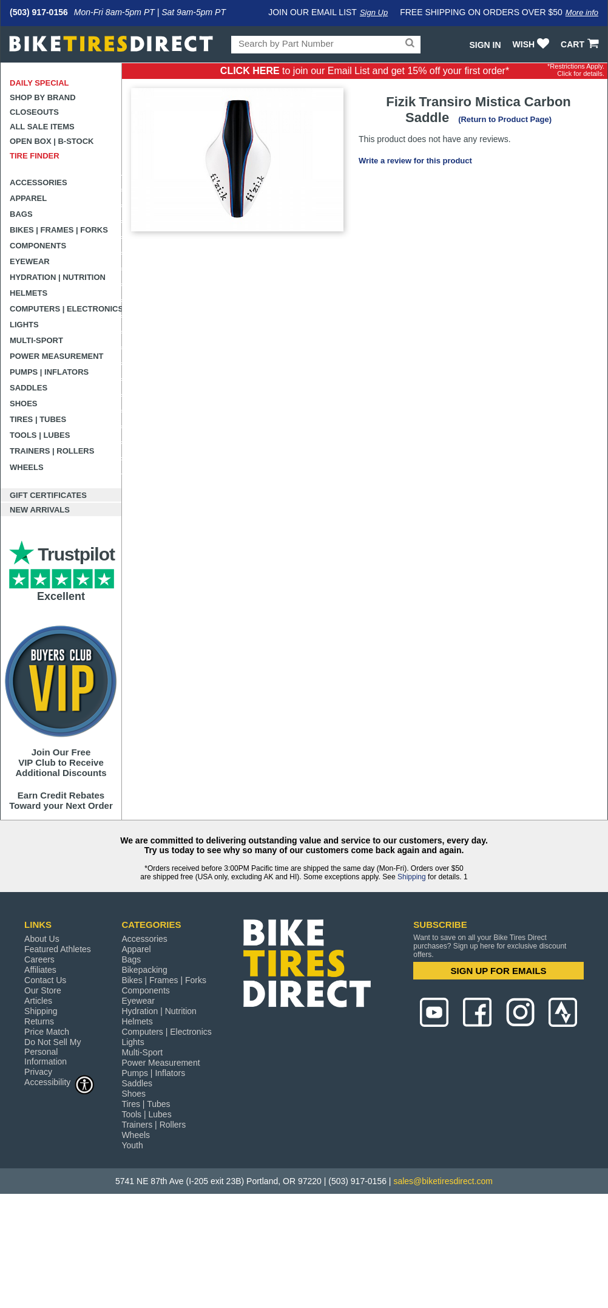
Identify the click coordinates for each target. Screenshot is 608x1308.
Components (38, 245)
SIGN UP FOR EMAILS (499, 971)
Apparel (28, 198)
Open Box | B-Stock (51, 141)
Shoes (24, 403)
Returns (39, 1021)
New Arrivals (40, 509)
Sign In (485, 45)
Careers (39, 959)
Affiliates (40, 970)
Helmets (28, 293)
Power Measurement (57, 356)
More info (582, 12)
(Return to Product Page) (505, 119)
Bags (21, 214)
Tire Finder (34, 155)
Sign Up (374, 12)
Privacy (38, 1072)
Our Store (42, 990)
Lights (24, 324)
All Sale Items (42, 126)
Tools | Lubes (40, 435)
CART (581, 44)
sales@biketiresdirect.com (443, 1181)
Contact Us (45, 980)
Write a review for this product (415, 160)
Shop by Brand (43, 97)
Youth (132, 1145)
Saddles (28, 387)
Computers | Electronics (66, 308)
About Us (41, 939)
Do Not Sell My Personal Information (52, 1051)
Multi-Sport (36, 340)
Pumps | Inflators (49, 371)
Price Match (46, 1032)
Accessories (38, 182)
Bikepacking (144, 970)
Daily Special (39, 82)
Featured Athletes (57, 949)
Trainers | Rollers (52, 450)
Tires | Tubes (38, 419)
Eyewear (30, 261)
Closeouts (34, 112)
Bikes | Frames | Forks (59, 229)
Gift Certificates (48, 495)
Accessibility (59, 1082)
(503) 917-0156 (39, 12)
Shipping (411, 877)
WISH (532, 44)
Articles (38, 1001)
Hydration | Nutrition (58, 277)
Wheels (27, 467)
